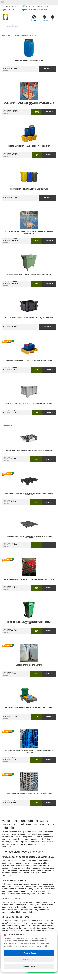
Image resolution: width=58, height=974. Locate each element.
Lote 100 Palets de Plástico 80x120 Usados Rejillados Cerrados (29, 752)
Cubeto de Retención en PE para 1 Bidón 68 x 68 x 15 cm (29, 361)
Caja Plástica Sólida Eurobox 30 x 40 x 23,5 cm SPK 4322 (29, 318)
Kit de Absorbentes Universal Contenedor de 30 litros (29, 708)
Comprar (47, 69)
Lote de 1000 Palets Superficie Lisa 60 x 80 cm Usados (29, 794)
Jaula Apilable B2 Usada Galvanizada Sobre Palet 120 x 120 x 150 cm (29, 233)
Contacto (33, 18)
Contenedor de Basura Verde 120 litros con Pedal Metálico (29, 623)
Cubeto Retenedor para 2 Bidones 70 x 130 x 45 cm (29, 146)
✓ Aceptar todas (29, 953)
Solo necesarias (29, 960)
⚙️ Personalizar (29, 966)
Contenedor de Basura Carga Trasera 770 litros (29, 275)
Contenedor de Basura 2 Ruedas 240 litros (29, 189)
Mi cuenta (44, 18)
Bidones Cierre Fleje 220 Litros (29, 60)
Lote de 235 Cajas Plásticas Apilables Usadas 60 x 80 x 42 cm (29, 580)
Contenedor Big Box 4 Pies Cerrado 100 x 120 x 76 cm (29, 404)
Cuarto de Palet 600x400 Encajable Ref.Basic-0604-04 (29, 450)
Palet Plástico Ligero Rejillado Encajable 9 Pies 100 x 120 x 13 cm (29, 537)
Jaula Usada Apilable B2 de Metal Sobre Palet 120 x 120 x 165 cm (29, 104)
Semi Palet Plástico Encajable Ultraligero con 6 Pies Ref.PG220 (29, 494)
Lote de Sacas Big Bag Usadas (29, 665)
